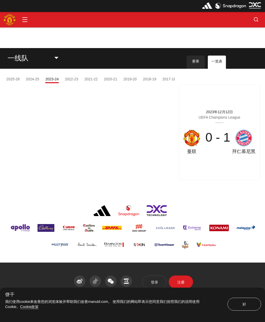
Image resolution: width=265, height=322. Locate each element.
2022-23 (71, 79)
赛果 (195, 61)
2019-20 (130, 79)
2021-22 (91, 79)
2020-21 (110, 79)
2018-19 (149, 79)
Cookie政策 (29, 307)
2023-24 (51, 79)
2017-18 (169, 79)
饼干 (9, 295)
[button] (25, 19)
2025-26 (13, 79)
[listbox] (37, 58)
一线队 (18, 58)
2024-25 (32, 79)
